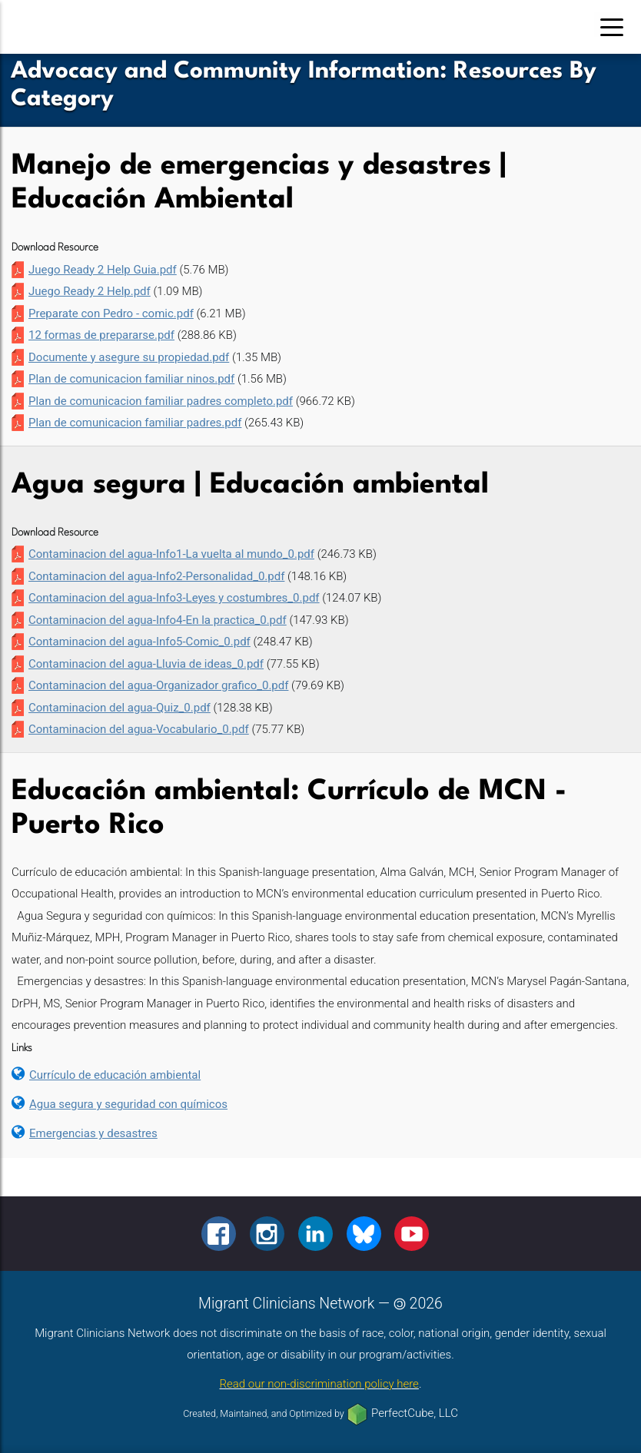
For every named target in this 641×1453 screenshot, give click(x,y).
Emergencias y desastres (93, 1133)
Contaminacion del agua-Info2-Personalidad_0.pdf (156, 576)
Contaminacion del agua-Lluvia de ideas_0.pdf (146, 664)
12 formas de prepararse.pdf (101, 335)
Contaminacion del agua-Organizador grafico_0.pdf (158, 685)
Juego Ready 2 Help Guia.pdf (102, 270)
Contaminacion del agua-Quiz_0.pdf (119, 708)
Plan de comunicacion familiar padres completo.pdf (160, 401)
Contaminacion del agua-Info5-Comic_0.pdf (139, 642)
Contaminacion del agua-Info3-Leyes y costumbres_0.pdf (174, 598)
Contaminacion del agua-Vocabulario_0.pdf (138, 729)
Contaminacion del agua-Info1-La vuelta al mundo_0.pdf (171, 554)
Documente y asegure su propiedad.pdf (128, 357)
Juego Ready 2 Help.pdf (89, 291)
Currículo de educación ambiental (115, 1075)
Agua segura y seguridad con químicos (128, 1104)
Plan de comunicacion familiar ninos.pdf (131, 379)
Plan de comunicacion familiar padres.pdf (134, 423)
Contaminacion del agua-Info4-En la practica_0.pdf (157, 620)
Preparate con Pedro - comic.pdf (111, 313)
